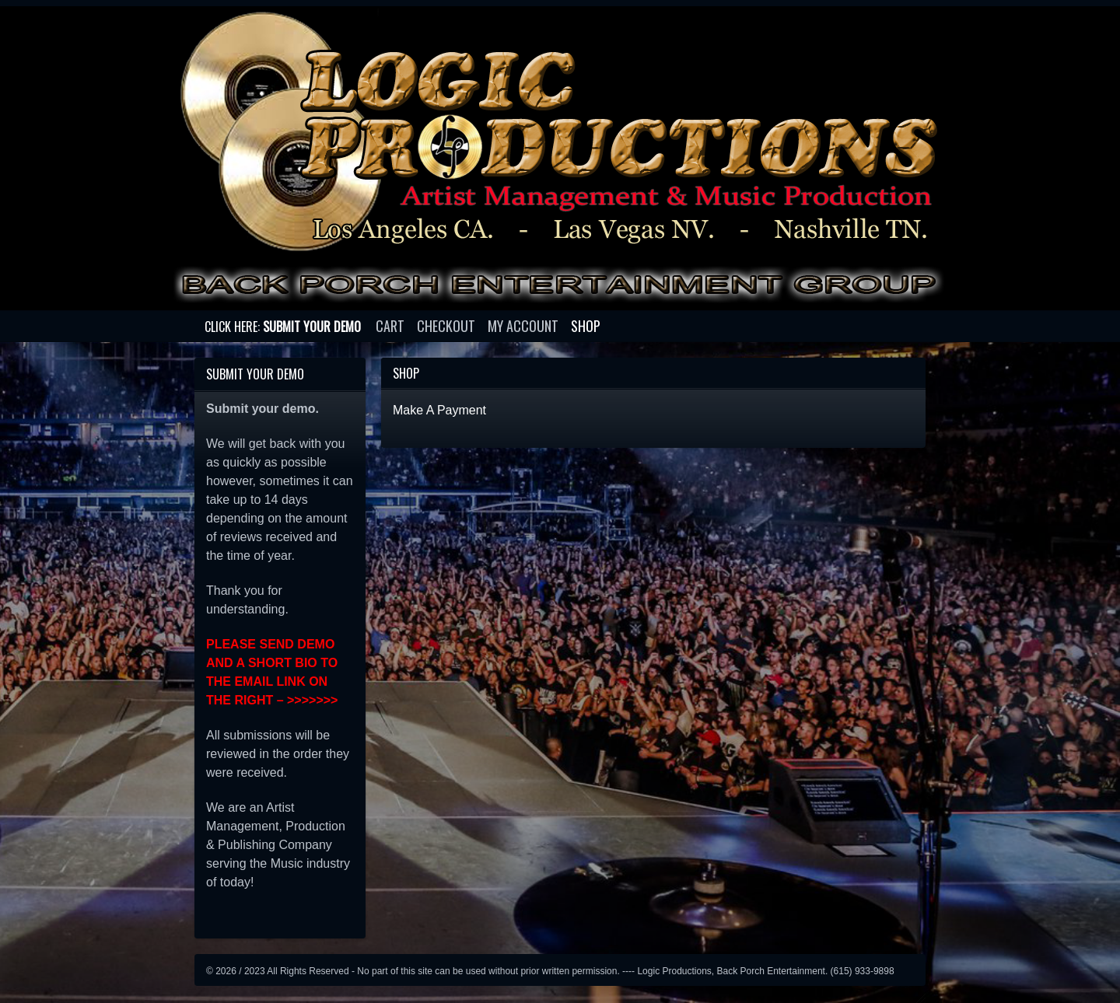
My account (523, 326)
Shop (585, 326)
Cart (390, 326)
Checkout (446, 326)
